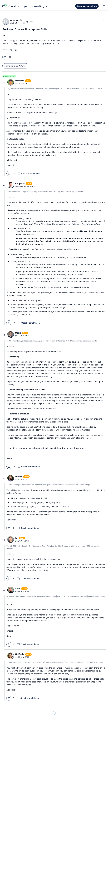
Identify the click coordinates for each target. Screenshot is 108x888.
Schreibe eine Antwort (15, 65)
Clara (18, 588)
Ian (17, 538)
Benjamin (20, 183)
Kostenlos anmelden (87, 6)
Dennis (19, 476)
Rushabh (20, 80)
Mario (18, 333)
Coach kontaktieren (29, 173)
